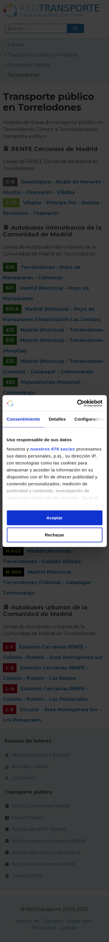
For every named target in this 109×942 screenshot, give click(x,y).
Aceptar (55, 517)
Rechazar (54, 534)
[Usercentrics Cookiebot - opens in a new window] (77, 403)
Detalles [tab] (57, 419)
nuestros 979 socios (52, 448)
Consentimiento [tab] (23, 419)
